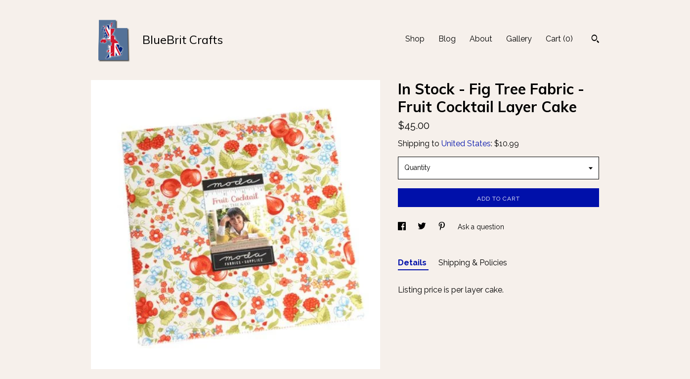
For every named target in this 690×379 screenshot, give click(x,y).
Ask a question (481, 227)
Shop (415, 38)
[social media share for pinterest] (443, 227)
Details (413, 262)
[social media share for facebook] (403, 227)
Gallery (519, 38)
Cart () (559, 38)
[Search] (595, 40)
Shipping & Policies (472, 262)
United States (466, 143)
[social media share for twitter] (423, 227)
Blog (447, 38)
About (481, 38)
